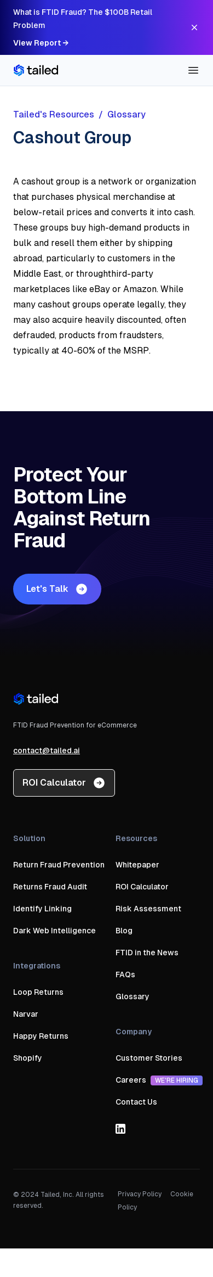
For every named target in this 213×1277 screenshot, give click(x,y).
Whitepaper (137, 864)
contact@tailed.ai (46, 750)
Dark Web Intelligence (54, 930)
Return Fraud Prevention (59, 864)
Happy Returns (40, 1036)
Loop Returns (38, 992)
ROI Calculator (64, 782)
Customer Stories (149, 1058)
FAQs (125, 974)
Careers (159, 1080)
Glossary (132, 996)
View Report (40, 42)
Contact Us (136, 1101)
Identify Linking (42, 908)
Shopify (27, 1058)
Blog (124, 930)
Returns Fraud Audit (50, 886)
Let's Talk (57, 589)
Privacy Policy (140, 1194)
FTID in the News (147, 952)
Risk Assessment (148, 908)
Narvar (25, 1014)
